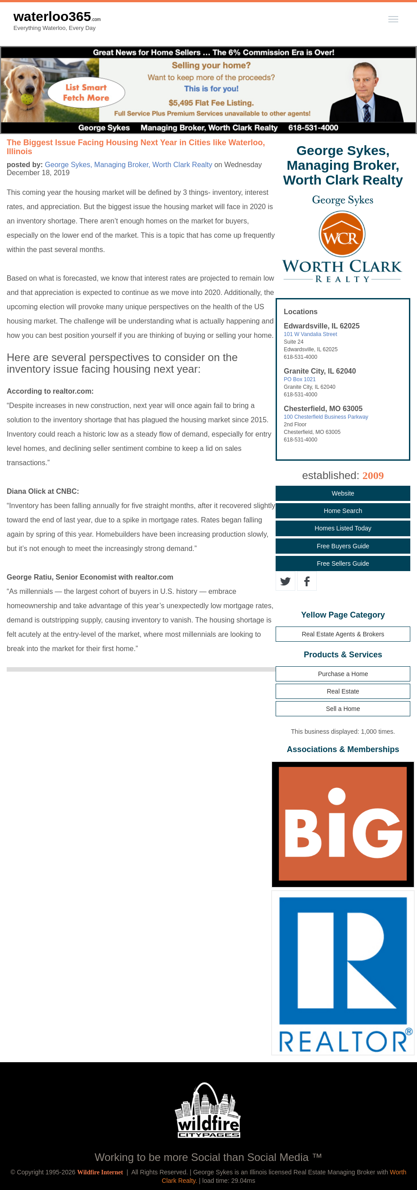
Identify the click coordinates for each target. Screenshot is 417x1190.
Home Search (343, 510)
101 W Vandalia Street (310, 334)
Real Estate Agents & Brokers (343, 634)
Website (343, 493)
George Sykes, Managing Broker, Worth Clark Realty (128, 164)
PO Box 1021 (299, 379)
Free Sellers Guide (343, 563)
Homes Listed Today (343, 528)
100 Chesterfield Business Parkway (326, 417)
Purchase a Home (343, 673)
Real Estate (343, 691)
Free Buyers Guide (343, 546)
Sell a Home (343, 708)
